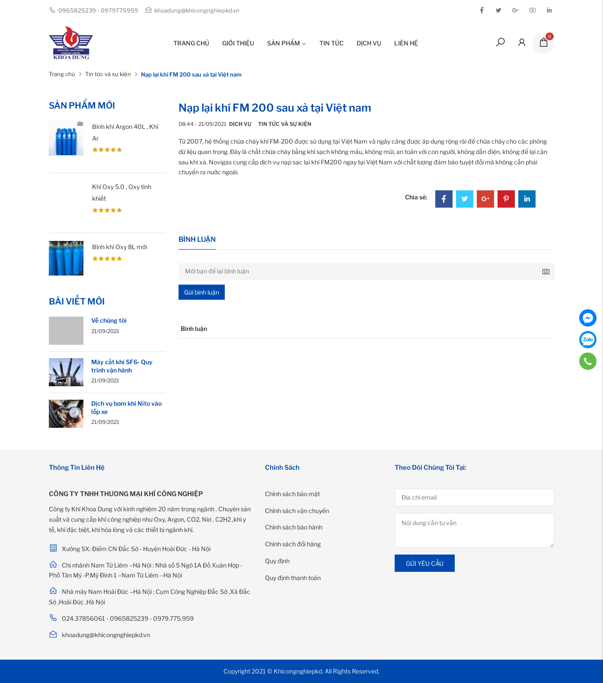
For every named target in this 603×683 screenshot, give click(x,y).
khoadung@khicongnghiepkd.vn (192, 10)
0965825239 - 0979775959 (93, 10)
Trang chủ (191, 43)
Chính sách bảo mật (292, 493)
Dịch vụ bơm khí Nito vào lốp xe (126, 407)
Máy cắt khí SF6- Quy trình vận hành (122, 365)
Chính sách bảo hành (293, 527)
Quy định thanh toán (293, 577)
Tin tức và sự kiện (108, 74)
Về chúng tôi (109, 320)
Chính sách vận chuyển (297, 510)
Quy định (277, 560)
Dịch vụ (369, 43)
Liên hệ (406, 43)
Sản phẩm (286, 43)
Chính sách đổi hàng (293, 544)
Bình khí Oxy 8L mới (119, 246)
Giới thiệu (238, 43)
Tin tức (331, 43)
